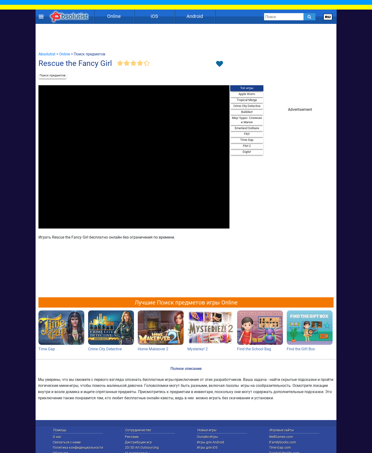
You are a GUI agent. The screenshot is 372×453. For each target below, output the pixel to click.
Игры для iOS (207, 447)
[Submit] (309, 16)
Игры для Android (210, 442)
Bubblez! (247, 112)
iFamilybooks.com (282, 442)
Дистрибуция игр (138, 442)
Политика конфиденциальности (78, 447)
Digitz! (247, 152)
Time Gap (246, 140)
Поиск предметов (52, 75)
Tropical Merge (247, 100)
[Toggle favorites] (219, 64)
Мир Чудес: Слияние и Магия (247, 120)
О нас (57, 437)
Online (114, 16)
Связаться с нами (67, 442)
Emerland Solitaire (247, 128)
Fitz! (247, 134)
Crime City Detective (246, 106)
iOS (154, 16)
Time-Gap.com (280, 447)
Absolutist (46, 54)
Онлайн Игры (207, 437)
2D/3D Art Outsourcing (142, 447)
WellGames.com (281, 437)
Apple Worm (247, 94)
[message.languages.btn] (328, 17)
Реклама (132, 437)
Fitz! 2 (247, 146)
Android (194, 16)
